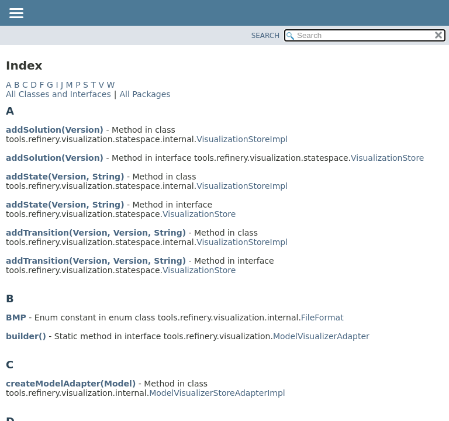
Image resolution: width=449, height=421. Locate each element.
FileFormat (322, 317)
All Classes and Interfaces (58, 94)
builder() (26, 336)
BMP (16, 317)
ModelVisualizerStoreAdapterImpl (217, 393)
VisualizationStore (387, 158)
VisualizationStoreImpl (242, 139)
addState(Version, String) (65, 176)
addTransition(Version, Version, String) (96, 232)
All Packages (144, 94)
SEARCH (265, 36)
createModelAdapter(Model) (71, 383)
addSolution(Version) (54, 129)
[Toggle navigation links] (16, 14)
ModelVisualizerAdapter (321, 336)
